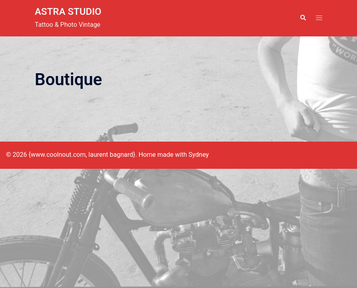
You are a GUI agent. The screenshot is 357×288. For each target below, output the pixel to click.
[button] (302, 18)
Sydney (198, 154)
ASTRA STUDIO (68, 11)
